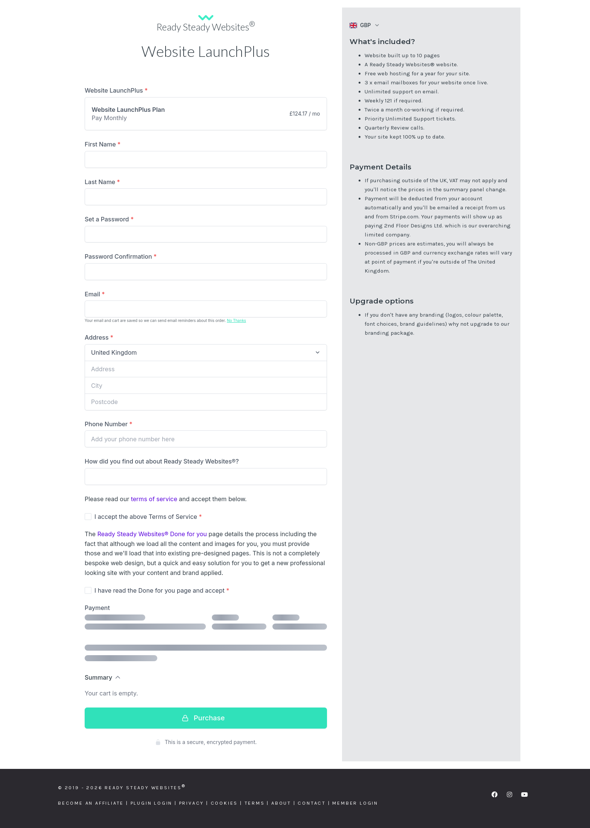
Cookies (224, 803)
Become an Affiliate (91, 803)
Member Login (355, 803)
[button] (365, 25)
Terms (255, 803)
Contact (312, 803)
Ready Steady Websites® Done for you (152, 534)
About (281, 803)
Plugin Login (152, 803)
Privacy (191, 803)
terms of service (154, 499)
